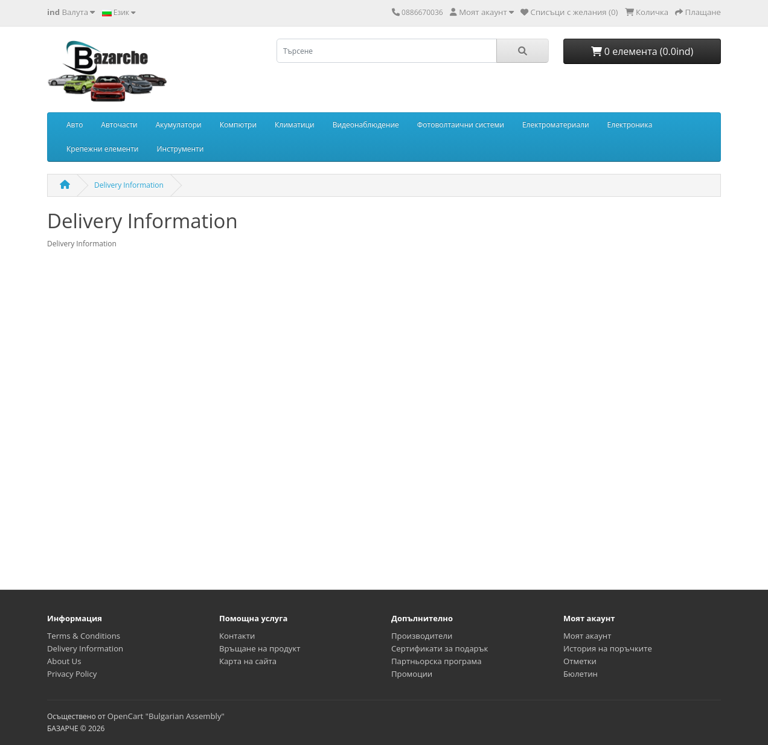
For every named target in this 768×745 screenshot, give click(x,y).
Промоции (411, 673)
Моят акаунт (587, 635)
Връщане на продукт (259, 648)
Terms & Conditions (83, 635)
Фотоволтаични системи (460, 125)
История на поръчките (607, 648)
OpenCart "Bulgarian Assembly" (166, 716)
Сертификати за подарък (439, 648)
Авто (74, 125)
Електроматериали (555, 125)
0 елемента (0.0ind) (642, 51)
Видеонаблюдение (366, 125)
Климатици (295, 125)
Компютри (238, 125)
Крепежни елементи (102, 149)
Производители (421, 635)
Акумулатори (179, 125)
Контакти (237, 635)
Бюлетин (580, 673)
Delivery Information (129, 185)
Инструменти (180, 149)
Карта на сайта (248, 661)
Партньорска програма (436, 661)
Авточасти (119, 125)
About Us (64, 661)
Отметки (580, 661)
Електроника (630, 125)
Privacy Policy (72, 673)
